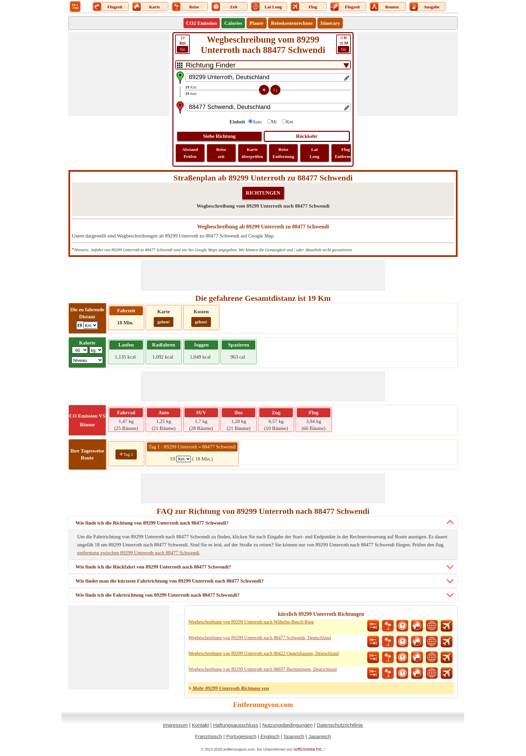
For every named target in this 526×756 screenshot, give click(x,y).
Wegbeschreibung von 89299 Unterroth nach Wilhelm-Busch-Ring (251, 622)
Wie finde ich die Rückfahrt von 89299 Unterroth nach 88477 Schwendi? (153, 567)
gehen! (163, 321)
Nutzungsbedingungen (287, 725)
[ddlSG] (87, 360)
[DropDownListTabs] (263, 64)
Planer (257, 23)
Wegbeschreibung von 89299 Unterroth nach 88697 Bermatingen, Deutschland (262, 669)
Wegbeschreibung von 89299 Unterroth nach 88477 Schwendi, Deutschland (259, 637)
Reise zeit (221, 153)
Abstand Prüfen (190, 153)
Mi (274, 121)
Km (289, 121)
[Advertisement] (118, 74)
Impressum (175, 725)
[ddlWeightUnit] (96, 350)
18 (343, 44)
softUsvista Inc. (308, 749)
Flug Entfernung (345, 153)
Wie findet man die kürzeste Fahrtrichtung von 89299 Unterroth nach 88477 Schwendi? (169, 581)
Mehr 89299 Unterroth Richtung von (230, 688)
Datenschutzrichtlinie (340, 725)
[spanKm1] (183, 459)
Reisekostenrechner (292, 23)
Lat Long (314, 153)
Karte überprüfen (252, 153)
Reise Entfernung (283, 153)
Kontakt (200, 725)
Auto (257, 121)
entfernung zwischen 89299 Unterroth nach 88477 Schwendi (138, 552)
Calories (233, 23)
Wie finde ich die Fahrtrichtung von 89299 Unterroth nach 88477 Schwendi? (157, 595)
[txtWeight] (80, 350)
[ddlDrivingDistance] (90, 325)
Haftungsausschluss (235, 725)
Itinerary (330, 23)
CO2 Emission (201, 23)
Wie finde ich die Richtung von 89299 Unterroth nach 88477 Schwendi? (151, 523)
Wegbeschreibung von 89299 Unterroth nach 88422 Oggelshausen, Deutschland (263, 653)
